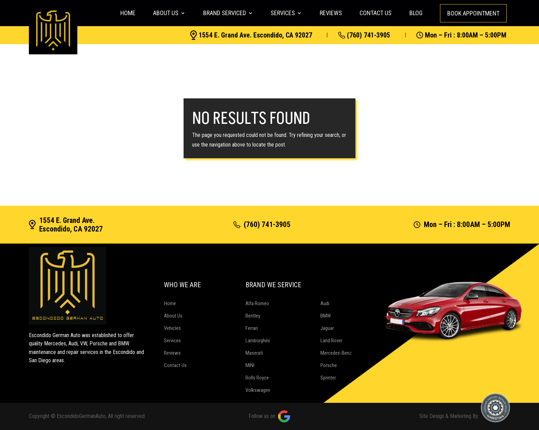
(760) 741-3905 (364, 35)
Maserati (254, 353)
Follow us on (269, 416)
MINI (249, 365)
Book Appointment (473, 13)
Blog (415, 13)
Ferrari (251, 328)
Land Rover (331, 340)
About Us (165, 13)
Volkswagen (257, 390)
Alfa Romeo (257, 303)
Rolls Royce (257, 378)
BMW (325, 316)
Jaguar (327, 328)
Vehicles (172, 328)
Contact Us (376, 13)
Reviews (331, 13)
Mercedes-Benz (336, 353)
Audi (324, 303)
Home (127, 13)
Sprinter (328, 378)
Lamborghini (257, 340)
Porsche (328, 365)
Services (283, 13)
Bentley (252, 316)
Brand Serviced (224, 13)
